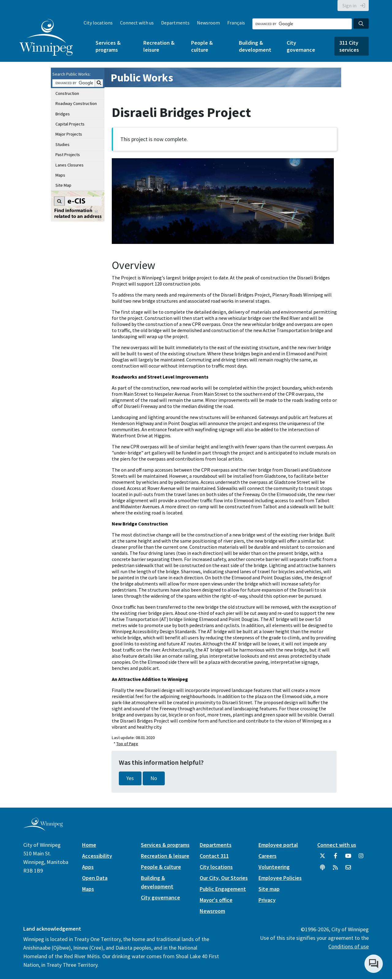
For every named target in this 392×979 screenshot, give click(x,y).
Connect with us (137, 23)
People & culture (202, 46)
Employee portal (278, 844)
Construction (67, 93)
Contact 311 (214, 855)
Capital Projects (70, 124)
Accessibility (97, 855)
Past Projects (67, 154)
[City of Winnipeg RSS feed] (335, 870)
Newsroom (208, 23)
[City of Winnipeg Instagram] (361, 858)
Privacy (267, 899)
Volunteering (274, 866)
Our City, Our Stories (224, 877)
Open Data (94, 877)
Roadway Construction (76, 103)
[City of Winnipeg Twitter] (322, 858)
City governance (301, 46)
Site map (269, 888)
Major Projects (68, 134)
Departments (175, 23)
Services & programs (108, 46)
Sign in (349, 5)
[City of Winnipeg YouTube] (348, 858)
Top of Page (127, 743)
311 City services (349, 46)
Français (236, 23)
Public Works (142, 77)
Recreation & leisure (159, 46)
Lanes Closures (69, 165)
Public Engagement (223, 888)
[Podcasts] (322, 870)
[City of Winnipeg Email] (348, 870)
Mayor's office (216, 899)
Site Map (63, 185)
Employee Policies (280, 877)
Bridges (62, 114)
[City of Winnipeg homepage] (43, 828)
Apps (88, 866)
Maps (60, 175)
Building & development (255, 46)
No (153, 778)
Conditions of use (348, 946)
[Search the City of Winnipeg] (302, 23)
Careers (267, 855)
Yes (130, 778)
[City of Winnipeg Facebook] (335, 858)
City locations (98, 23)
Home (89, 844)
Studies (62, 144)
